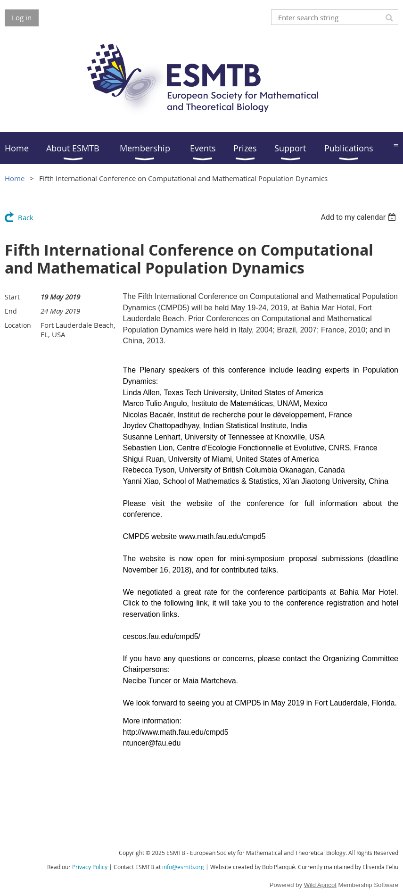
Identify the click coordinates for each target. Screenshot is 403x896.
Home (15, 178)
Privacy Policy (89, 867)
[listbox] (359, 217)
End (11, 311)
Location (18, 325)
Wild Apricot (320, 884)
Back (25, 217)
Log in (22, 17)
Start (12, 296)
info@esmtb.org (183, 867)
